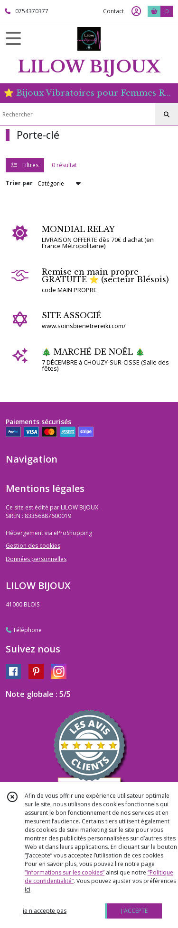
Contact (113, 11)
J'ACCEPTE (134, 911)
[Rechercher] (166, 114)
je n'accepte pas (44, 911)
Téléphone (24, 630)
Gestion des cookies (33, 546)
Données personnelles (36, 559)
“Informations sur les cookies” (64, 872)
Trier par (19, 183)
